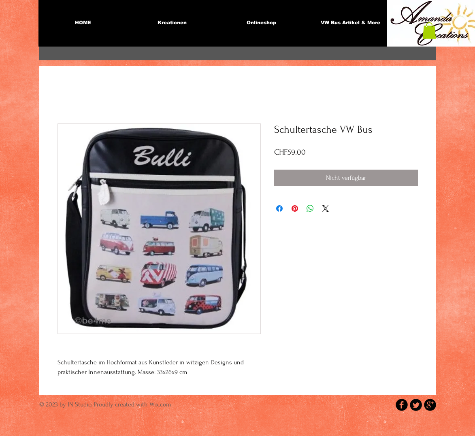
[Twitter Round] (416, 405)
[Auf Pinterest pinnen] (295, 208)
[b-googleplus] (430, 405)
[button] (429, 30)
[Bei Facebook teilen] (279, 208)
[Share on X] (325, 208)
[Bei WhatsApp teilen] (310, 208)
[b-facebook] (402, 405)
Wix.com (160, 404)
